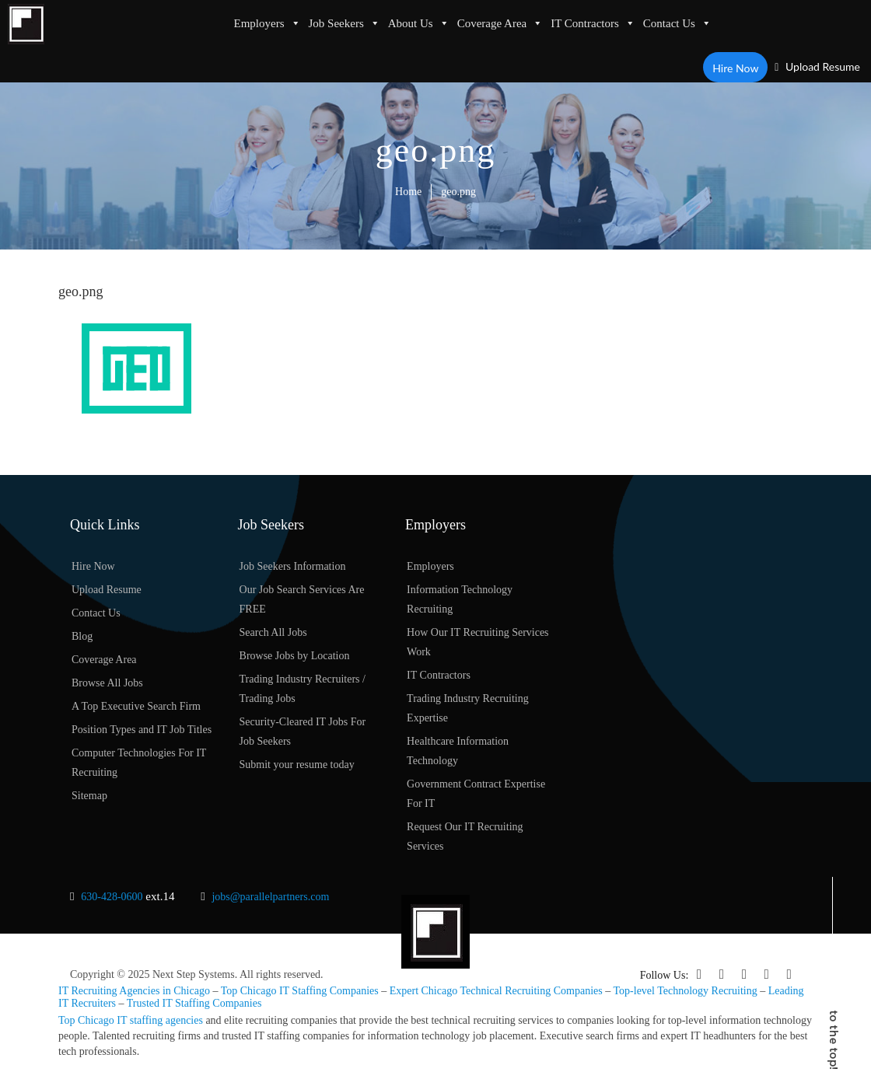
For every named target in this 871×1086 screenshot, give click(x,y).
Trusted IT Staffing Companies (194, 1002)
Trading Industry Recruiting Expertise (468, 708)
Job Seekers (344, 23)
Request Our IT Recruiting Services (465, 836)
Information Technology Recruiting (459, 599)
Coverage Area (500, 23)
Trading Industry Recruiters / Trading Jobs (303, 688)
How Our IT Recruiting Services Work (477, 642)
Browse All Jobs (107, 683)
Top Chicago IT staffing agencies (130, 1019)
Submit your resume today (297, 764)
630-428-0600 (111, 897)
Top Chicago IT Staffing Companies (300, 991)
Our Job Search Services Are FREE (302, 599)
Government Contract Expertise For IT (476, 793)
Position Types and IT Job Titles (142, 729)
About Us (418, 23)
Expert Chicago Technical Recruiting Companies (496, 991)
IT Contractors (593, 23)
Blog (82, 636)
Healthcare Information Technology (458, 750)
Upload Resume (817, 66)
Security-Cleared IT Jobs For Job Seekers (303, 731)
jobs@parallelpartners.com (270, 897)
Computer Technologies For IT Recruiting (139, 762)
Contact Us (677, 23)
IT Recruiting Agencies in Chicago (134, 991)
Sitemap (89, 795)
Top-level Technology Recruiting (685, 991)
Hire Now (736, 67)
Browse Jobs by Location (295, 656)
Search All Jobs (273, 632)
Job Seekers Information (293, 566)
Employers (267, 23)
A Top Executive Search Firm (136, 706)
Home (408, 191)
